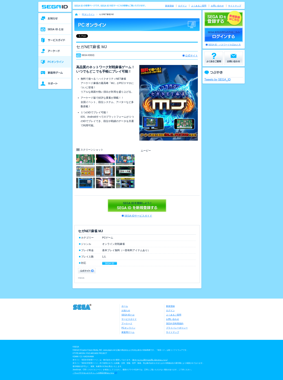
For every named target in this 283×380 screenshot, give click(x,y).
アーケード (126, 323)
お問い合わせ (217, 6)
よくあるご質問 (198, 6)
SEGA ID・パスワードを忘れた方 (224, 44)
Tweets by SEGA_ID (217, 79)
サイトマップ (234, 6)
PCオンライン (88, 14)
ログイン (182, 6)
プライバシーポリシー (177, 328)
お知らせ (125, 310)
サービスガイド (129, 319)
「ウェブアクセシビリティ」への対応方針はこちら (93, 373)
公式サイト (191, 55)
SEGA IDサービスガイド (138, 215)
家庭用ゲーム (127, 332)
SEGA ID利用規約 (174, 323)
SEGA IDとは (127, 315)
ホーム (124, 306)
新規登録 (169, 6)
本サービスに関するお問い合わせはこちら (150, 360)
